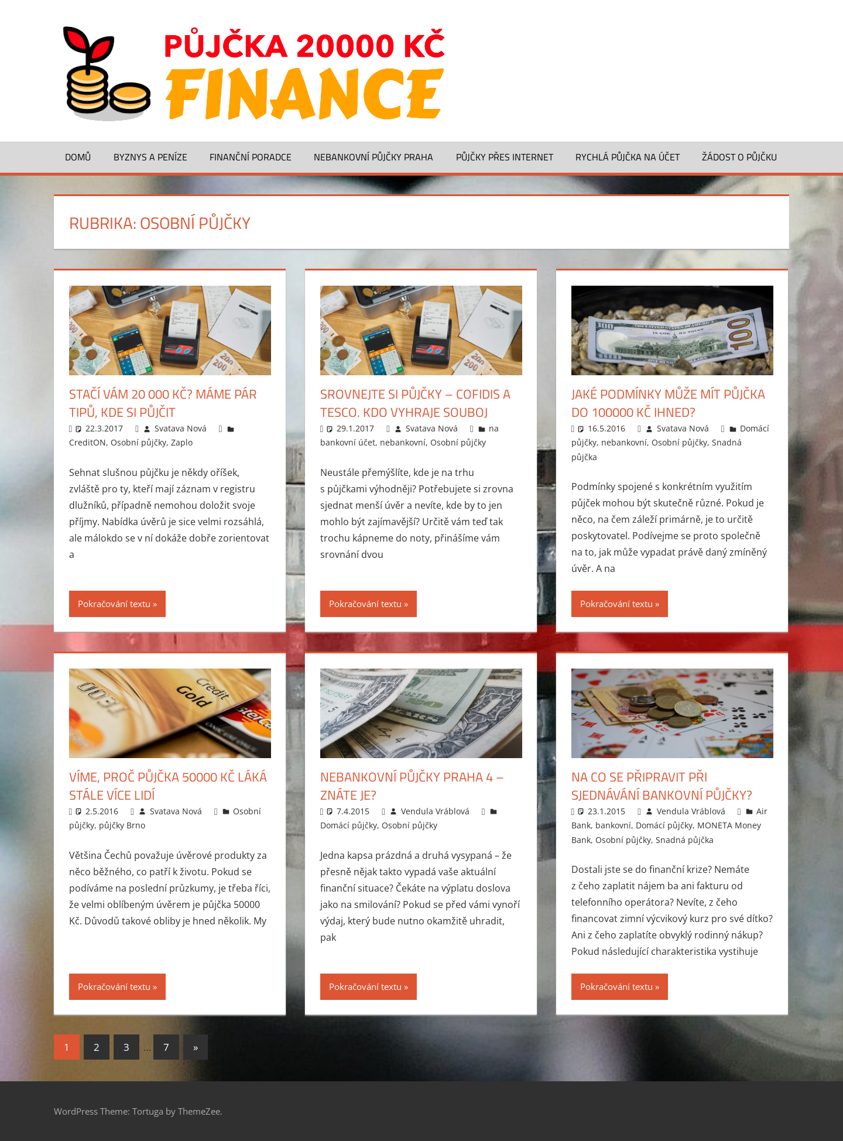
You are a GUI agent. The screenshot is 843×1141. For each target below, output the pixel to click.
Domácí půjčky (348, 825)
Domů (78, 157)
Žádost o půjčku (739, 157)
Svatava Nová (181, 428)
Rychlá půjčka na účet (627, 157)
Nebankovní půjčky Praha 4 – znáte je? (412, 786)
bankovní (613, 825)
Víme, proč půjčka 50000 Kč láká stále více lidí (168, 786)
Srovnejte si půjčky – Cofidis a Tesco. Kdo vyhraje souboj (415, 403)
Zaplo (182, 442)
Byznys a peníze (150, 157)
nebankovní (403, 442)
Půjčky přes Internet (504, 157)
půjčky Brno (122, 825)
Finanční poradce (251, 157)
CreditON (87, 442)
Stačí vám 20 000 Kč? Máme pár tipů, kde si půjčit (163, 403)
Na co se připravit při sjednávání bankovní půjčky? (661, 786)
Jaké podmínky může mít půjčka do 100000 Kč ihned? (668, 403)
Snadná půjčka (685, 839)
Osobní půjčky (138, 442)
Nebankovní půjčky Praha (373, 157)
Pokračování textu (114, 603)
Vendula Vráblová (435, 811)
